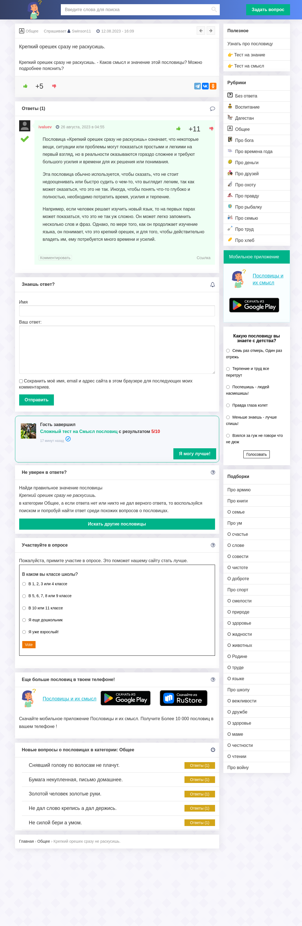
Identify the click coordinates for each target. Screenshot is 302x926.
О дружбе (238, 712)
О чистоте (238, 567)
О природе (238, 612)
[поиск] (140, 9)
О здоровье (239, 623)
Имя (23, 302)
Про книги (238, 501)
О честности (240, 745)
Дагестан (241, 118)
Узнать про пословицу (250, 43)
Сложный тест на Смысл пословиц (79, 431)
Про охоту (242, 184)
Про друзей (243, 173)
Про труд (241, 229)
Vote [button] (29, 644)
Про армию (239, 489)
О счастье (238, 534)
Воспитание (244, 106)
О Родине (237, 656)
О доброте (238, 578)
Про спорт (238, 589)
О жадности (240, 634)
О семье (236, 512)
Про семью (243, 218)
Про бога (241, 140)
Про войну (238, 767)
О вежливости (242, 701)
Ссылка (204, 258)
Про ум (235, 523)
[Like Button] (23, 86)
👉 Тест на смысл (246, 66)
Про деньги (243, 162)
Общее (239, 129)
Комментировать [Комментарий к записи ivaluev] (55, 258)
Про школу (239, 689)
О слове (236, 545)
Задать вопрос (268, 9)
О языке (236, 678)
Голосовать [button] (256, 454)
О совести (238, 556)
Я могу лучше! (194, 453)
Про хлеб (241, 240)
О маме (235, 734)
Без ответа (242, 95)
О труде (236, 667)
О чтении (237, 756)
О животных (240, 645)
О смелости (240, 601)
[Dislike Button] (52, 86)
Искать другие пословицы (117, 524)
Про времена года (250, 151)
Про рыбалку (245, 206)
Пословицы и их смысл (69, 699)
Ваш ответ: (30, 322)
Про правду (243, 195)
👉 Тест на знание (246, 54)
